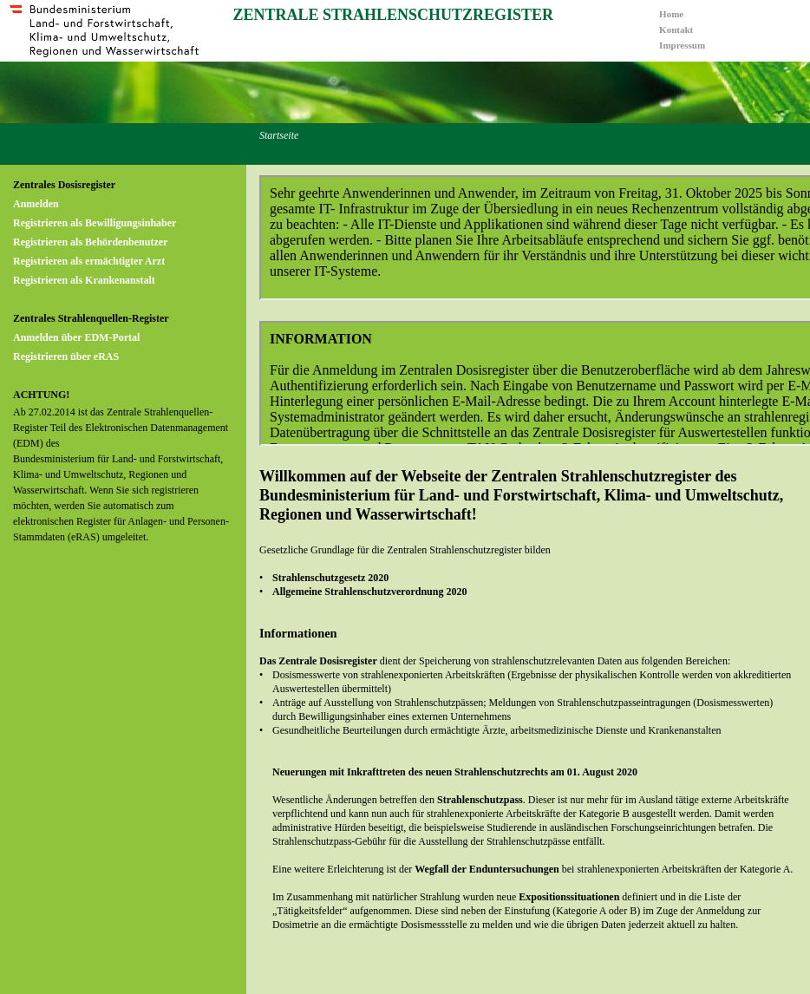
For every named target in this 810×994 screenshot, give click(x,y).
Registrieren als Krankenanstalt (84, 280)
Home (671, 14)
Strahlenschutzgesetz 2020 (330, 578)
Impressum (682, 45)
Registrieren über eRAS (66, 356)
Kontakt (676, 29)
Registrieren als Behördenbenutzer (90, 242)
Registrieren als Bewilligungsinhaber (94, 223)
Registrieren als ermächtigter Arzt (89, 261)
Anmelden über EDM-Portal (76, 337)
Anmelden (36, 204)
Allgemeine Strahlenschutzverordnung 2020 (369, 591)
